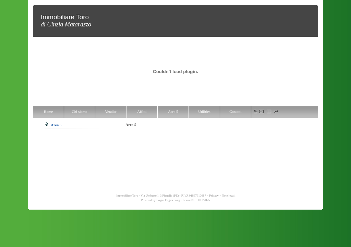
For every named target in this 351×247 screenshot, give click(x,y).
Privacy (214, 195)
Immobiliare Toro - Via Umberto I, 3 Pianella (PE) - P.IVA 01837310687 (161, 195)
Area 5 (53, 125)
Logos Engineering (168, 200)
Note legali (228, 195)
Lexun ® (188, 200)
